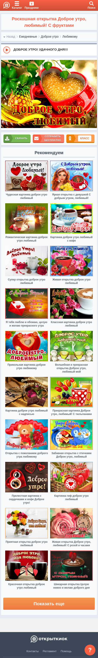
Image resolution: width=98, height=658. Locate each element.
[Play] (6, 49)
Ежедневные (28, 36)
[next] (92, 94)
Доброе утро (50, 36)
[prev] (5, 94)
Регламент (50, 651)
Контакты (32, 651)
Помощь (66, 651)
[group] (49, 50)
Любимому (70, 36)
